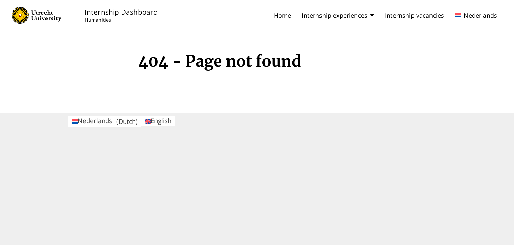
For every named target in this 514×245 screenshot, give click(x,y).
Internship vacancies (414, 15)
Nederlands (476, 15)
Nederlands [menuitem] (104, 121)
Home (282, 15)
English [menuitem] (158, 120)
